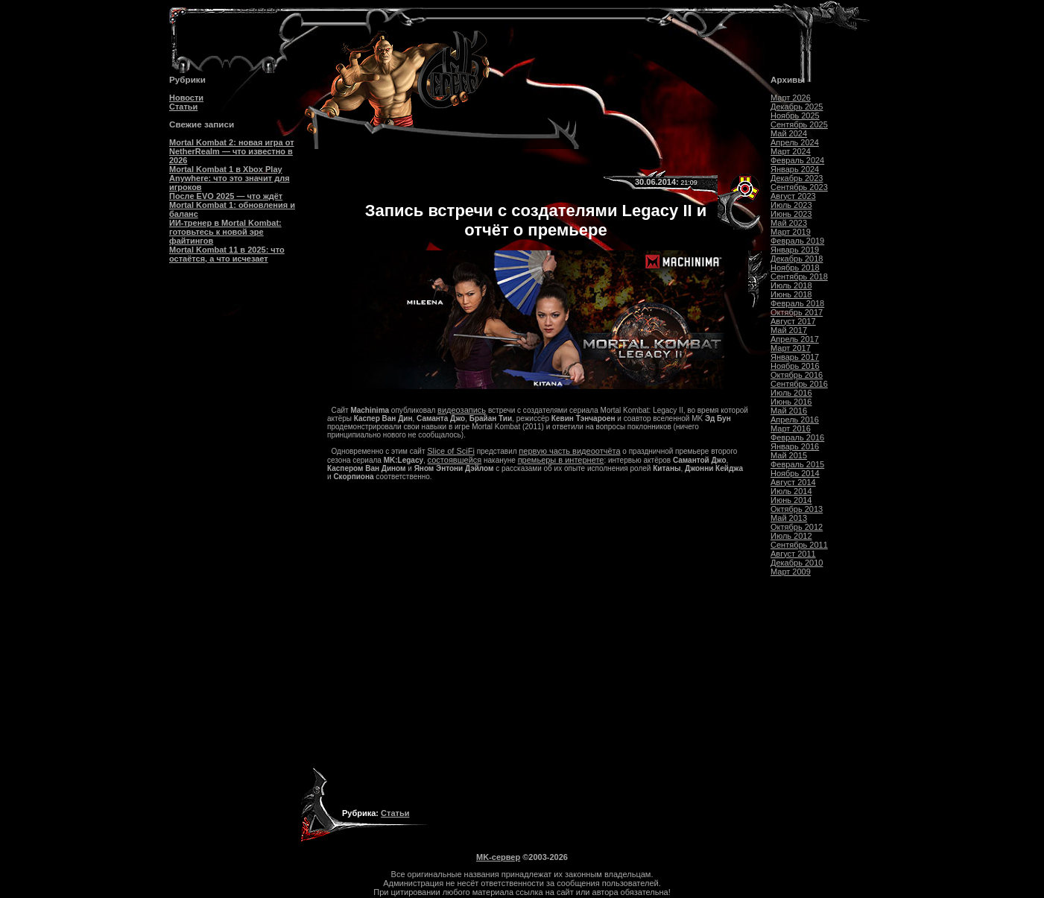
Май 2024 (789, 133)
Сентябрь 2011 (799, 544)
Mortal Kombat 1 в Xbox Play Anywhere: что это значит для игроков (229, 178)
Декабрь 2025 (797, 106)
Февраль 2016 (797, 437)
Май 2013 (789, 517)
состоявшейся (455, 459)
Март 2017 (791, 348)
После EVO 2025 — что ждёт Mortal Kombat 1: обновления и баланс (232, 205)
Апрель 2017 (795, 339)
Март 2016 (791, 428)
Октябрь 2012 (797, 526)
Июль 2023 (791, 204)
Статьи (183, 106)
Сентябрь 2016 (799, 383)
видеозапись (461, 409)
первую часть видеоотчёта (569, 450)
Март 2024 (791, 151)
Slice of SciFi (451, 450)
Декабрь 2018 (797, 258)
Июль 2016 (791, 392)
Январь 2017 (795, 356)
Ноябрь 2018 (795, 267)
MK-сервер (498, 857)
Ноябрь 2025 (795, 115)
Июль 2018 (791, 285)
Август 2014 (793, 482)
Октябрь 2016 (797, 374)
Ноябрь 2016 (795, 365)
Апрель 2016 (795, 419)
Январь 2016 (795, 446)
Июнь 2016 (791, 401)
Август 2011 (793, 553)
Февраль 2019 (797, 240)
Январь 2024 (795, 169)
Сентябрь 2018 (799, 276)
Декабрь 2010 (797, 562)
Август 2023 (793, 196)
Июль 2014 (791, 491)
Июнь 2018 (791, 294)
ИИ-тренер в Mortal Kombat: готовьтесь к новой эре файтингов (225, 231)
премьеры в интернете (561, 459)
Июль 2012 (791, 535)
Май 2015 (789, 455)
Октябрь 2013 (797, 509)
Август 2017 (793, 321)
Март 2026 (791, 97)
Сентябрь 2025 (799, 124)
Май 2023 (789, 222)
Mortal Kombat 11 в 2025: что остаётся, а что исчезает (227, 254)
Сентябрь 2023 (799, 187)
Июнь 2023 (791, 213)
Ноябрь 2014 (795, 473)
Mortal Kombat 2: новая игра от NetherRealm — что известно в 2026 (231, 151)
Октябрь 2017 (797, 312)
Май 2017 (789, 330)
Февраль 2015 (797, 464)
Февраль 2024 (797, 160)
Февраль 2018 (797, 303)
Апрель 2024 (795, 142)
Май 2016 (789, 410)
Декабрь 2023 (797, 178)
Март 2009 (791, 571)
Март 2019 (791, 231)
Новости (186, 97)
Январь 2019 (795, 249)
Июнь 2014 (791, 500)
